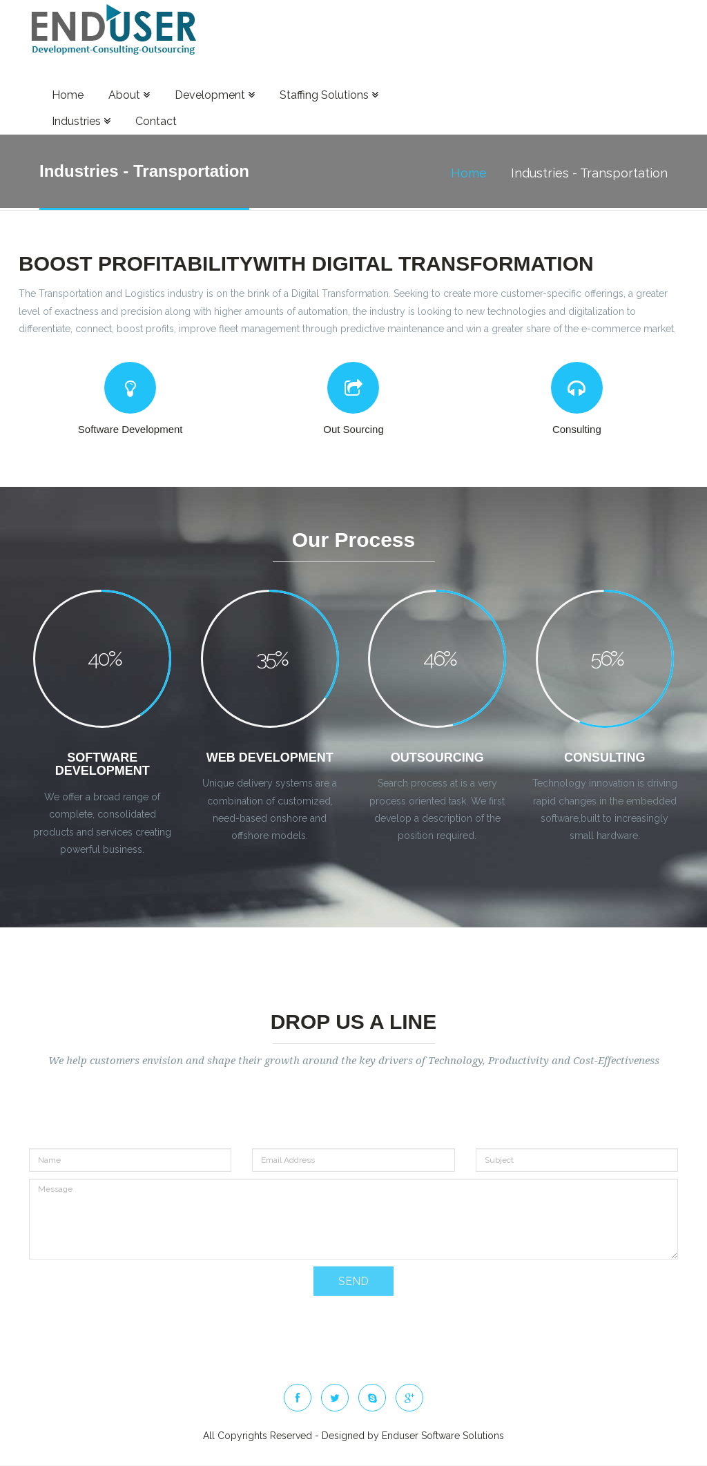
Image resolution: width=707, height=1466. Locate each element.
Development (215, 95)
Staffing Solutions (329, 95)
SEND (353, 1297)
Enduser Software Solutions (443, 1435)
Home (68, 95)
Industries (81, 121)
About (129, 95)
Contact (156, 121)
